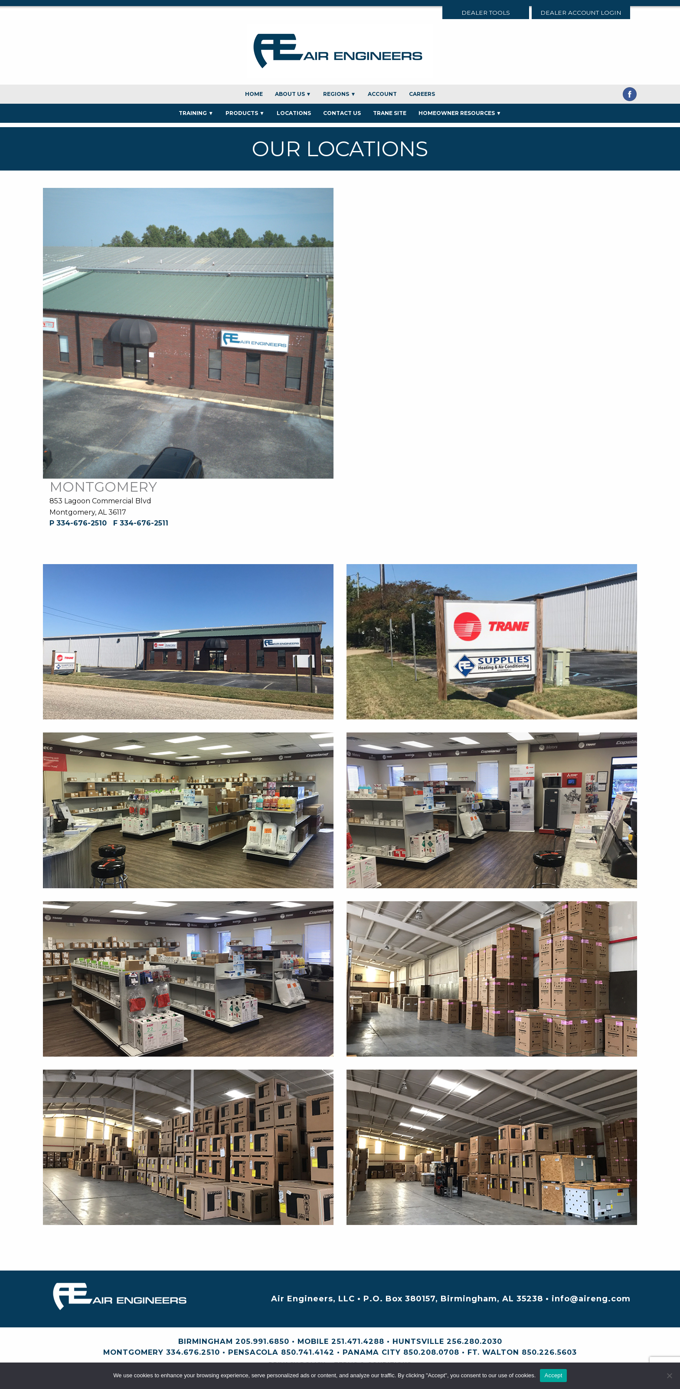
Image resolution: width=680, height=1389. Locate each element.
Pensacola (253, 1352)
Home (254, 94)
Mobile (313, 1341)
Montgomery (133, 1352)
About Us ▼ (293, 94)
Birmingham (205, 1341)
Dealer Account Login (580, 12)
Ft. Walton (493, 1352)
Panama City (372, 1352)
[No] (669, 1375)
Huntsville (418, 1341)
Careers (422, 94)
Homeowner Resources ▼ (459, 113)
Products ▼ (245, 113)
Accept (553, 1375)
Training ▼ (196, 113)
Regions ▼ (339, 94)
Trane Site (389, 113)
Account (382, 94)
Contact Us (342, 113)
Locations (294, 113)
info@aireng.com (591, 1299)
